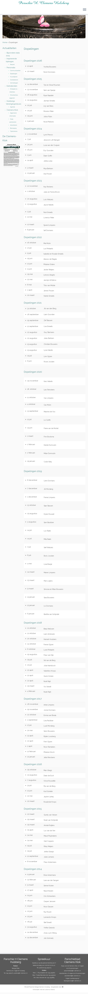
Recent (12, 66)
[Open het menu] (84, 10)
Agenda (12, 108)
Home (5, 44)
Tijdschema (13, 133)
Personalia (11, 69)
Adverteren (13, 126)
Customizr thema (49, 991)
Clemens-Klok (12, 112)
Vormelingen (14, 84)
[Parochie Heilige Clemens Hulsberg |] (44, 3)
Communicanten (15, 72)
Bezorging (13, 130)
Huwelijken (13, 78)
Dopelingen (13, 75)
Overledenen (14, 81)
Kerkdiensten (12, 88)
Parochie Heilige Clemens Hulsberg (39, 988)
